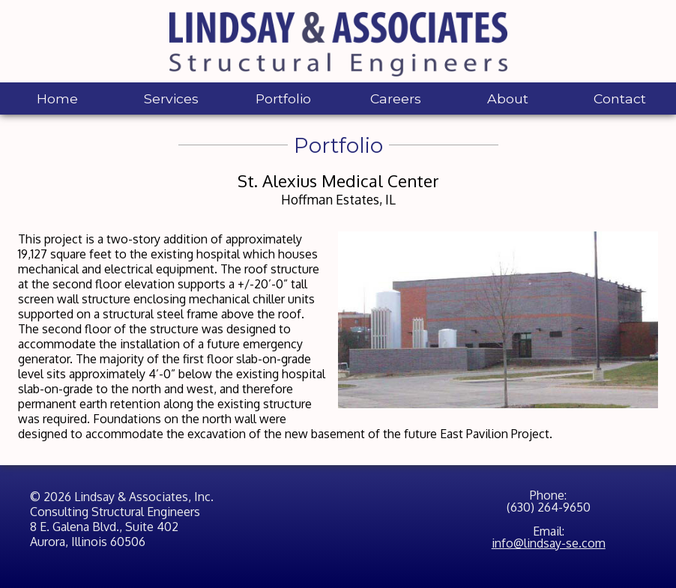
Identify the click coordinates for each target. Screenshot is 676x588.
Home (57, 98)
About (507, 98)
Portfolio (283, 98)
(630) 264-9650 (549, 507)
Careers (395, 98)
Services (171, 98)
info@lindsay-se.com (549, 543)
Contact (620, 98)
